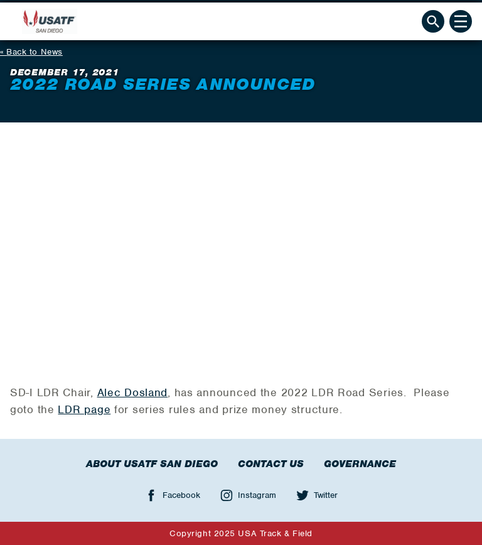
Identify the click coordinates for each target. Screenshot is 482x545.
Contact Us (271, 464)
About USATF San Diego (152, 464)
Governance (360, 464)
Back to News (34, 51)
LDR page (84, 409)
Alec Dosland (132, 392)
